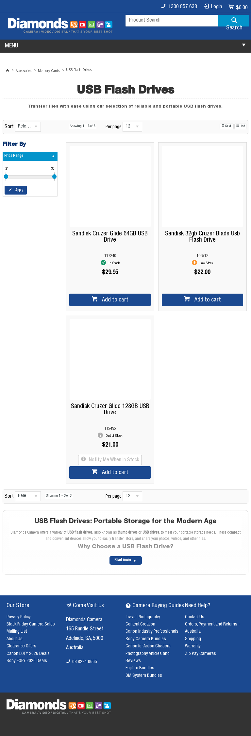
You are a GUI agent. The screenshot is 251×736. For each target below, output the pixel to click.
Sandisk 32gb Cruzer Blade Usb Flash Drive (202, 237)
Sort (9, 127)
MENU (11, 46)
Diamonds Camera (84, 620)
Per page (114, 127)
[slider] (6, 176)
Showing (82, 126)
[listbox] (28, 127)
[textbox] (172, 20)
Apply (19, 190)
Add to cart (114, 300)
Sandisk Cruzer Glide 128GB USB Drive (110, 409)
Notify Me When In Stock (113, 460)
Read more (122, 560)
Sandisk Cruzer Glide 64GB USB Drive (110, 237)
